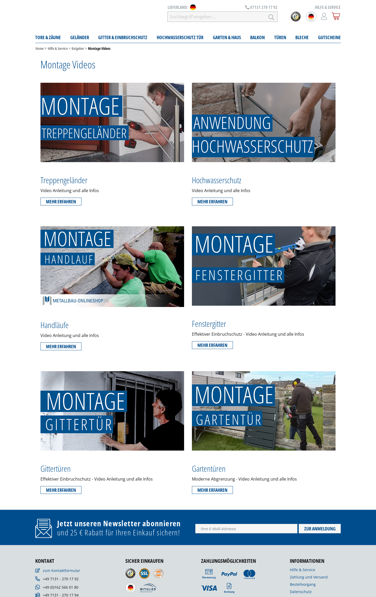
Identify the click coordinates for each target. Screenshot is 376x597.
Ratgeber (78, 49)
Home (40, 49)
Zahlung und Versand (309, 578)
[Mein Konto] (324, 16)
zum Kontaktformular (61, 571)
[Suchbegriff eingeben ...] (227, 17)
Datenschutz (301, 592)
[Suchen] (271, 17)
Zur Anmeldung (320, 530)
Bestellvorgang (303, 585)
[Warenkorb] (336, 16)
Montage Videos (99, 49)
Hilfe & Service (58, 49)
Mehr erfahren (61, 202)
